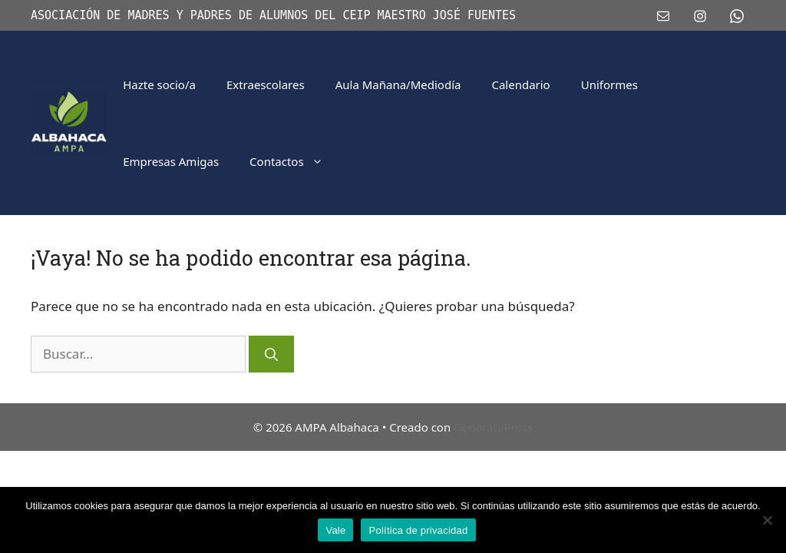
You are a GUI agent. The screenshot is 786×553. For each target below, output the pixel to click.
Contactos (294, 161)
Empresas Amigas (171, 161)
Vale (335, 530)
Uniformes (609, 84)
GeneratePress (493, 427)
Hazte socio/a (159, 84)
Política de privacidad (417, 530)
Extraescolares (265, 84)
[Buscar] (271, 354)
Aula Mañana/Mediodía (398, 84)
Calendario (520, 84)
